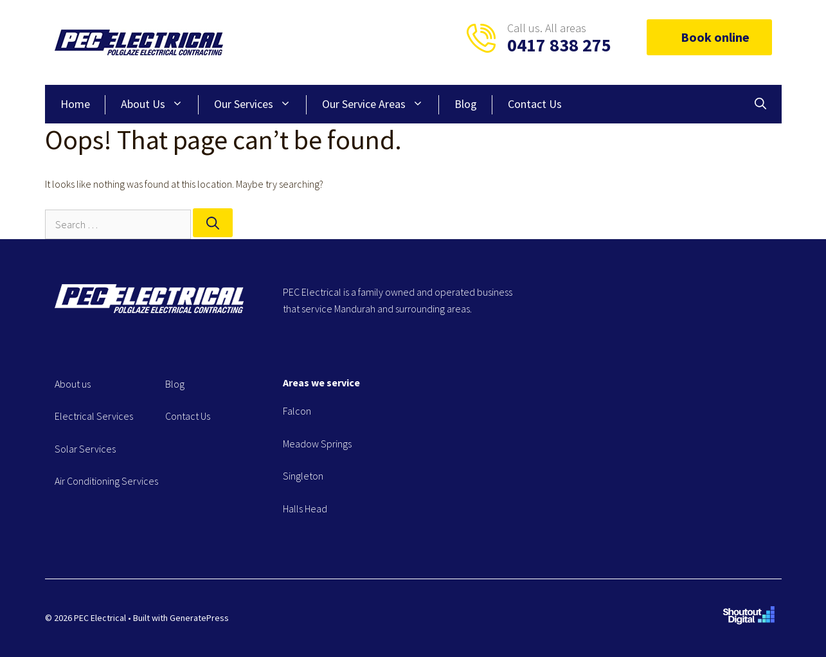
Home (75, 103)
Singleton (303, 475)
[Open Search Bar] (760, 104)
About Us (160, 104)
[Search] (213, 222)
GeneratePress (199, 618)
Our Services (260, 104)
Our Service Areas (380, 104)
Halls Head (305, 508)
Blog (465, 103)
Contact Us (535, 103)
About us (73, 383)
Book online (709, 37)
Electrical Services (94, 416)
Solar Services (85, 448)
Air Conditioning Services (106, 480)
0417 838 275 (559, 45)
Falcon (297, 410)
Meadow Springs (317, 443)
